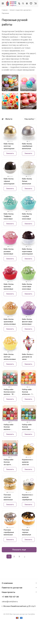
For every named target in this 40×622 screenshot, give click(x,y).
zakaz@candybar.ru (10, 601)
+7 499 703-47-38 (10, 597)
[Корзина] (35, 3)
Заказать (10, 153)
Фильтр (7, 119)
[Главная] (11, 3)
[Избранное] (31, 3)
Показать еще (19, 550)
